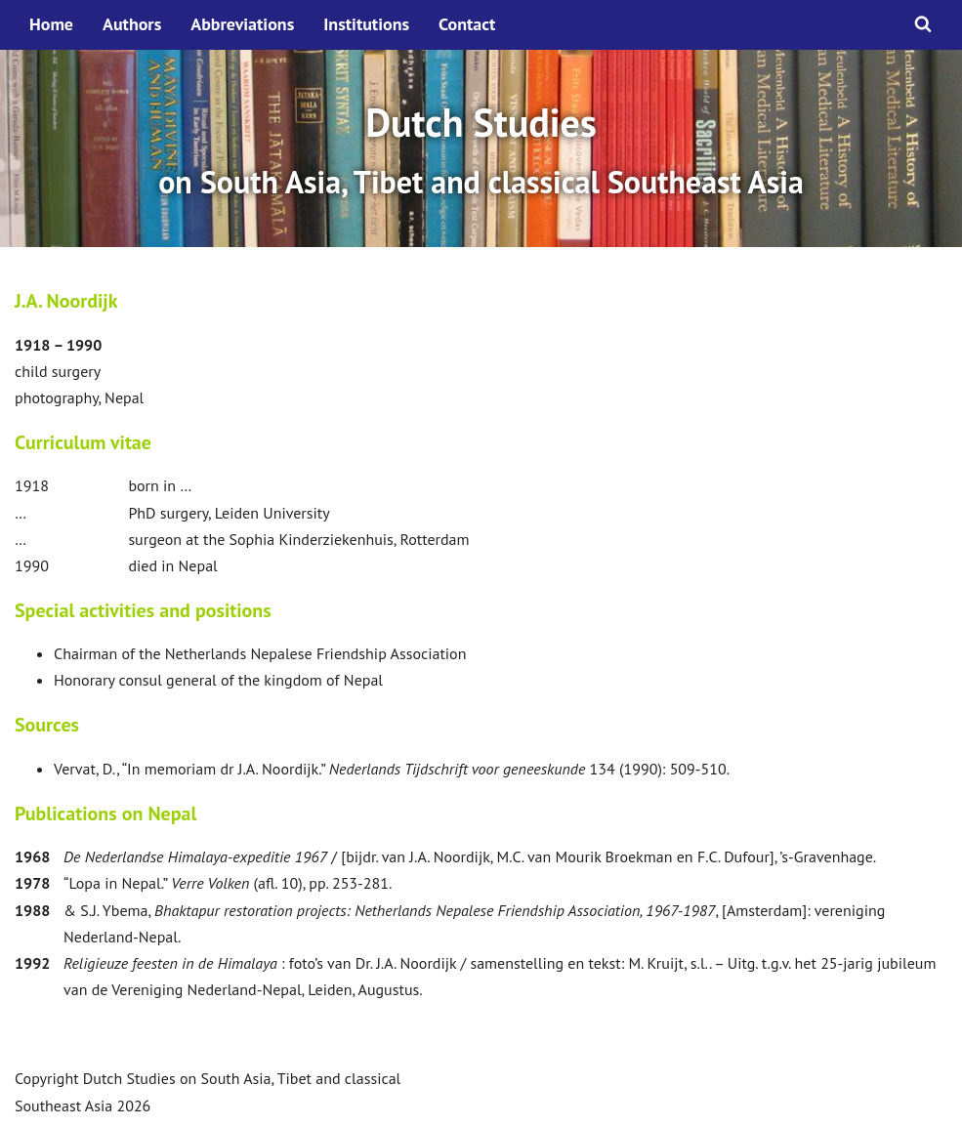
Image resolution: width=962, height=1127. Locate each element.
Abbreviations (242, 24)
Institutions (366, 24)
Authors (132, 24)
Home (51, 24)
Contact (467, 24)
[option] (481, 148)
